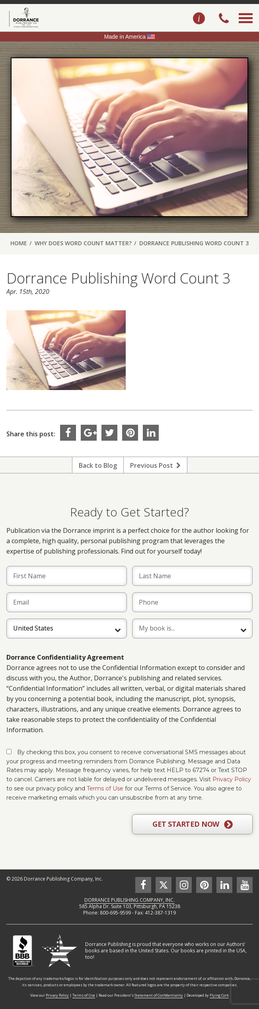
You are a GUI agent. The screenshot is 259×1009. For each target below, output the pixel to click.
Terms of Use (105, 788)
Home (18, 243)
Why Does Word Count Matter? (83, 243)
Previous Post (155, 465)
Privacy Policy (231, 779)
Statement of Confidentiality (158, 995)
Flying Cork (219, 995)
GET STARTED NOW (192, 824)
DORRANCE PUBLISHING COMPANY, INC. (129, 900)
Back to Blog (98, 465)
